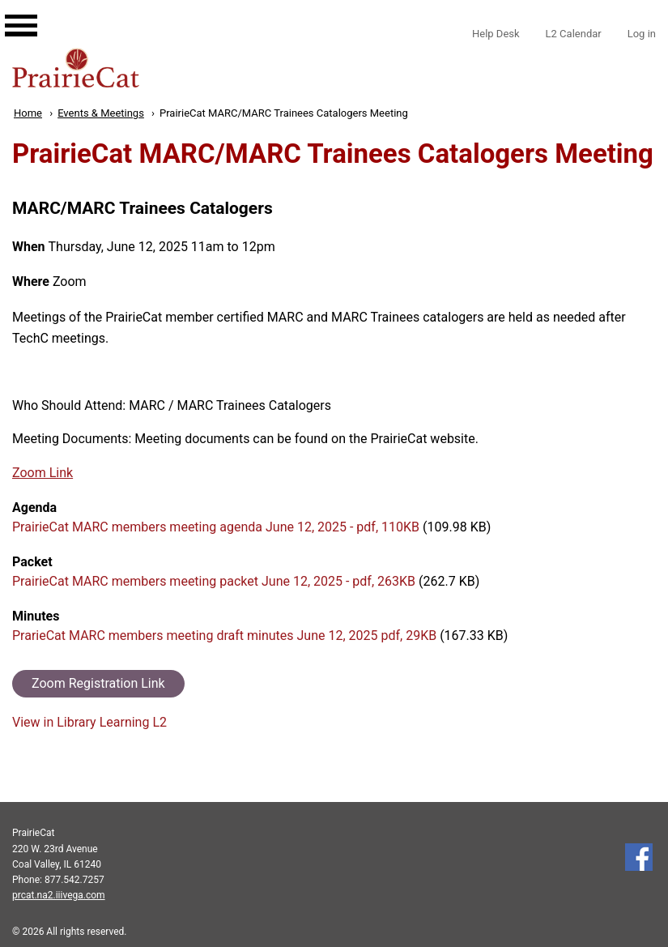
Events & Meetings (100, 113)
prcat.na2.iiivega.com (58, 895)
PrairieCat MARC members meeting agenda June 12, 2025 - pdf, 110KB (215, 527)
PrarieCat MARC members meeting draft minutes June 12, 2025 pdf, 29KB (224, 635)
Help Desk (496, 34)
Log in (642, 34)
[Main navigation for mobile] (8, 10)
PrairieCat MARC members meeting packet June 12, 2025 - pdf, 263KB (213, 581)
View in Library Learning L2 (89, 722)
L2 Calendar (574, 34)
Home (28, 113)
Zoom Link (42, 472)
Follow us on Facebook (638, 857)
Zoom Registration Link (98, 683)
